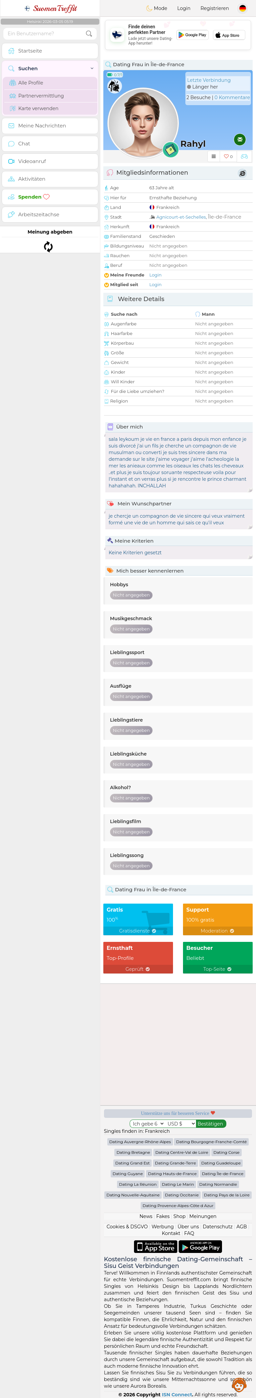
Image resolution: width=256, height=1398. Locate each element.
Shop (179, 1216)
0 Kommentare (232, 97)
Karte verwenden (33, 108)
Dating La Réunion (138, 1184)
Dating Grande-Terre (175, 1162)
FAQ (189, 1233)
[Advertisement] (178, 35)
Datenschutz (217, 1227)
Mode (156, 8)
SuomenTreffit (50, 8)
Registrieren (214, 8)
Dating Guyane (128, 1173)
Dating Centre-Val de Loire (181, 1152)
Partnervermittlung (36, 95)
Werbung (163, 1227)
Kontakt (171, 1233)
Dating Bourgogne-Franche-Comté (211, 1141)
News (145, 1216)
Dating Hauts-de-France (172, 1173)
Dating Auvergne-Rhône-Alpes (140, 1141)
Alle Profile (26, 83)
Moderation (218, 931)
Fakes (163, 1216)
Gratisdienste (138, 931)
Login (184, 8)
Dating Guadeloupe (221, 1162)
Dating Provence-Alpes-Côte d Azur (178, 1205)
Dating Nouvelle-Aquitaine (133, 1194)
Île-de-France (224, 217)
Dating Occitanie (182, 1194)
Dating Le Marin (178, 1184)
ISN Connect (177, 1395)
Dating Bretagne (133, 1152)
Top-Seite (217, 969)
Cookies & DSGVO (127, 1227)
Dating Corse (226, 1152)
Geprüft (138, 969)
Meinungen (202, 1216)
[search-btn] (89, 34)
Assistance (239, 1384)
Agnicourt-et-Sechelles (181, 217)
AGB (241, 1227)
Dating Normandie (218, 1184)
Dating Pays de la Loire (227, 1194)
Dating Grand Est (132, 1162)
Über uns (188, 1227)
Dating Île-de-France (222, 1173)
